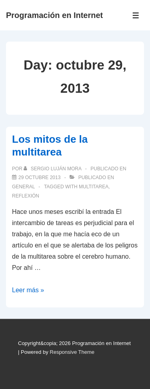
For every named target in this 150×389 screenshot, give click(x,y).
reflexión (25, 196)
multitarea (93, 187)
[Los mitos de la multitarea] (39, 177)
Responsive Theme (72, 352)
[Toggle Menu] (136, 15)
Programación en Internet (54, 15)
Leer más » (28, 290)
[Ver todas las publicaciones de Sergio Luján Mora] (53, 169)
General (23, 187)
